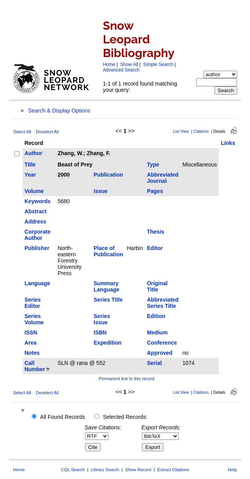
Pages (155, 191)
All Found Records (62, 417)
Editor (155, 248)
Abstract (36, 211)
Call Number (35, 366)
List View (181, 131)
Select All (22, 131)
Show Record (138, 469)
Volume (34, 191)
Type (153, 164)
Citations (201, 131)
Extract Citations (173, 469)
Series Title (108, 300)
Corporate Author (38, 235)
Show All (129, 64)
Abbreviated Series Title (163, 303)
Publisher (37, 248)
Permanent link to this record (126, 378)
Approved (159, 353)
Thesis (155, 232)
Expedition (108, 343)
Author (34, 153)
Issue (101, 191)
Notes (32, 353)
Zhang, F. (98, 153)
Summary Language (106, 286)
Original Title (157, 286)
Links (228, 143)
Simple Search (158, 64)
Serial (154, 363)
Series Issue (102, 319)
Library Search (105, 469)
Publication (108, 175)
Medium (157, 332)
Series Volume (34, 319)
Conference (162, 343)
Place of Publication (108, 251)
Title (30, 164)
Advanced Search (121, 70)
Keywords (38, 201)
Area (31, 343)
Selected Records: (125, 417)
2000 (64, 175)
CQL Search (73, 469)
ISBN (100, 332)
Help (232, 469)
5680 (64, 201)
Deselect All (47, 131)
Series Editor (33, 303)
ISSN (31, 332)
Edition (156, 316)
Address (35, 221)
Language (37, 283)
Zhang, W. (70, 153)
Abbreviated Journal (163, 178)
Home (109, 64)
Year (30, 175)
